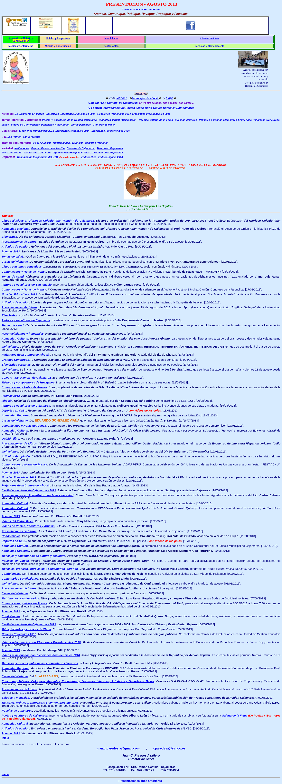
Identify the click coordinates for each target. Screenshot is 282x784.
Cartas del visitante (15, 261)
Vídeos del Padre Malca (17, 521)
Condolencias (11, 536)
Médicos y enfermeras (20, 46)
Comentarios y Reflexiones (20, 578)
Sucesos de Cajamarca (81, 148)
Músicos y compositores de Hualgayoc (28, 382)
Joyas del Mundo (12, 152)
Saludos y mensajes (16, 697)
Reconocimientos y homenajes (23, 333)
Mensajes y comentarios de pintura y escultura (33, 555)
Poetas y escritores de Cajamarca (25, 715)
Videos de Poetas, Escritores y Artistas (28, 526)
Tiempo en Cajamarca (110, 148)
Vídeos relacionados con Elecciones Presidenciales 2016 (41, 642)
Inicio (5, 737)
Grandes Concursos (15, 359)
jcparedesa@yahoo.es (169, 748)
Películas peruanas (210, 119)
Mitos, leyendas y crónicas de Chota (26, 629)
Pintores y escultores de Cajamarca (26, 320)
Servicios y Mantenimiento (209, 46)
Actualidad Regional (15, 228)
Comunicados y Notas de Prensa (24, 271)
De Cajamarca (22, 113)
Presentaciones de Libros (19, 241)
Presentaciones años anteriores (141, 9)
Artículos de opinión (15, 246)
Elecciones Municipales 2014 (78, 113)
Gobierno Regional (96, 142)
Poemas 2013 (11, 251)
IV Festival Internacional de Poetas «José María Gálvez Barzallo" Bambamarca (141, 107)
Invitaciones (10, 369)
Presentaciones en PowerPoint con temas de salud (37, 495)
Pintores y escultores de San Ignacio (27, 284)
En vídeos (38, 113)
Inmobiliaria (111, 38)
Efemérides (230, 119)
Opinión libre (10, 438)
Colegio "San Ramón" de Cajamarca (113, 102)
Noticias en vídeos (15, 560)
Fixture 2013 (88, 157)
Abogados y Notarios (21, 38)
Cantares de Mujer (104, 124)
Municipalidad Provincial (68, 142)
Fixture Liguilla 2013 (110, 157)
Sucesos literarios (186, 119)
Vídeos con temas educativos (22, 266)
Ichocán (122, 98)
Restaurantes (111, 46)
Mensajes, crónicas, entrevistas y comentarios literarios (40, 663)
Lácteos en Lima (209, 38)
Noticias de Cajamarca (17, 710)
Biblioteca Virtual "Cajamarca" (117, 119)
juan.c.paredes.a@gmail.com (118, 748)
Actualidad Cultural (15, 338)
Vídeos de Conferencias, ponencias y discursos (40, 124)
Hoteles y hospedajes (58, 38)
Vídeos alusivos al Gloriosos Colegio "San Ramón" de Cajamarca (48, 220)
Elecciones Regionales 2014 (114, 113)
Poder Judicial (42, 142)
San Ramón (14, 136)
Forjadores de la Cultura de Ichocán (26, 485)
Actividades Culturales (37, 152)
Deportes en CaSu (14, 410)
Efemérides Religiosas (251, 119)
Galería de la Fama (161, 119)
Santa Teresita (31, 136)
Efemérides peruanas (16, 364)
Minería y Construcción (58, 46)
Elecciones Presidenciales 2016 (151, 113)
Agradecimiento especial (67, 152)
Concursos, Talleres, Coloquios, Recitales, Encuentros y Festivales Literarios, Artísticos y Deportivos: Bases (78, 681)
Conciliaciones (21, 41)
